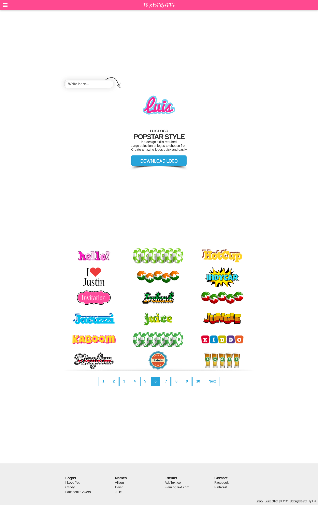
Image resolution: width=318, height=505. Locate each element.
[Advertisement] (159, 45)
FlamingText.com (177, 487)
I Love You (73, 482)
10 (198, 381)
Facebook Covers (78, 492)
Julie (118, 492)
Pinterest (220, 487)
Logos (70, 478)
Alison (119, 482)
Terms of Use (271, 501)
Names (121, 478)
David (119, 487)
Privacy (259, 501)
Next (212, 381)
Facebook (221, 482)
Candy (70, 487)
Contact (220, 478)
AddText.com (174, 482)
